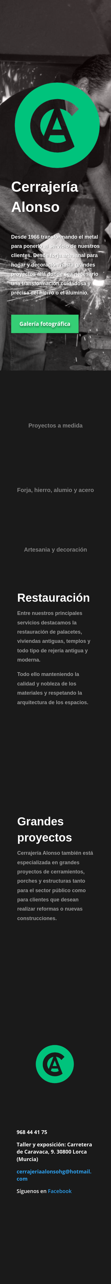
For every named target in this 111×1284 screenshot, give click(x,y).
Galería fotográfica (45, 324)
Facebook (60, 1191)
